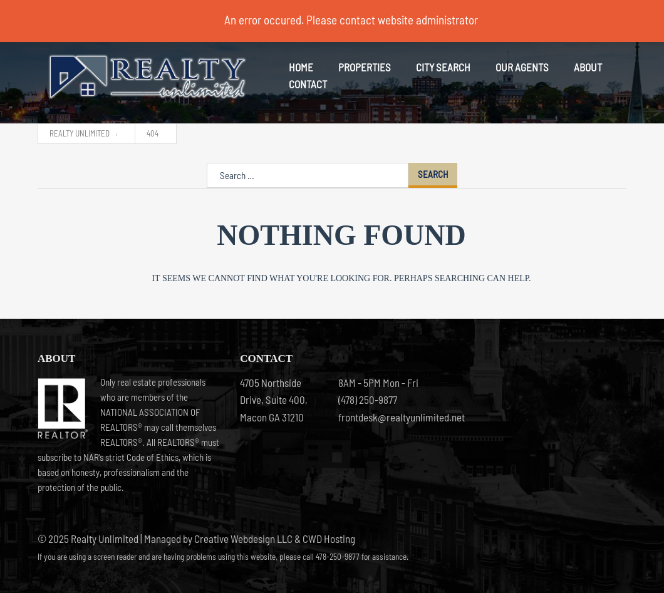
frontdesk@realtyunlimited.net (381, 417)
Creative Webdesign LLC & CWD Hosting (274, 538)
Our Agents (522, 67)
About (588, 67)
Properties (364, 67)
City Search (443, 67)
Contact (308, 84)
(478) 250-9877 (367, 399)
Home (301, 67)
